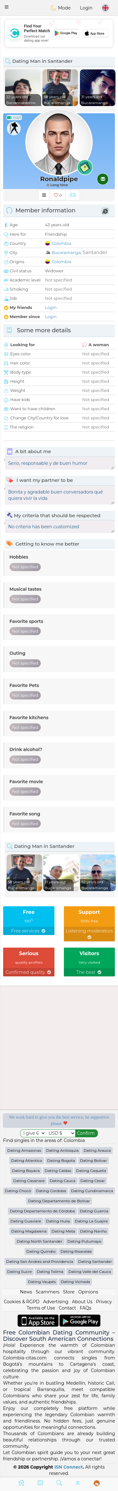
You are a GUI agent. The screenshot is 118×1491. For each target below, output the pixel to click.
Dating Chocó (18, 1190)
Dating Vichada (75, 1281)
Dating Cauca (63, 1180)
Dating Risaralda (76, 1251)
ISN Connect (68, 1467)
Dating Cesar (92, 1180)
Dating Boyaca (26, 1170)
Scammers (47, 1292)
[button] (6, 7)
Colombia (61, 243)
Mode (60, 8)
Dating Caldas (58, 1170)
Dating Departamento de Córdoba (42, 1211)
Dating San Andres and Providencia (39, 1261)
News (26, 1292)
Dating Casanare (29, 1180)
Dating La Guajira (91, 1221)
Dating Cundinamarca (92, 1190)
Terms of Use (41, 1308)
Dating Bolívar (93, 1160)
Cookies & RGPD (22, 1302)
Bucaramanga (66, 252)
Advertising (55, 1302)
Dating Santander (95, 1261)
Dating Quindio (41, 1251)
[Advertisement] (59, 33)
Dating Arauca (96, 1150)
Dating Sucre (19, 1271)
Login (86, 8)
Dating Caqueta (91, 1170)
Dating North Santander (40, 1241)
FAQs (85, 1308)
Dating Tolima (50, 1271)
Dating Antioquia (62, 1150)
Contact (67, 1308)
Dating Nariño (93, 1231)
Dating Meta (63, 1231)
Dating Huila (58, 1221)
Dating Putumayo (84, 1241)
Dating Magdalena (29, 1231)
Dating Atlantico (26, 1160)
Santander (95, 252)
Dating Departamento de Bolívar (59, 1200)
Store (69, 1292)
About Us (82, 1302)
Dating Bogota (61, 1160)
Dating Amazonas (24, 1150)
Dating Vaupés (42, 1281)
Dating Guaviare (25, 1221)
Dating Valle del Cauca (89, 1271)
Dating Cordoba (51, 1190)
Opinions (88, 1292)
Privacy (104, 1302)
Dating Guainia (94, 1211)
